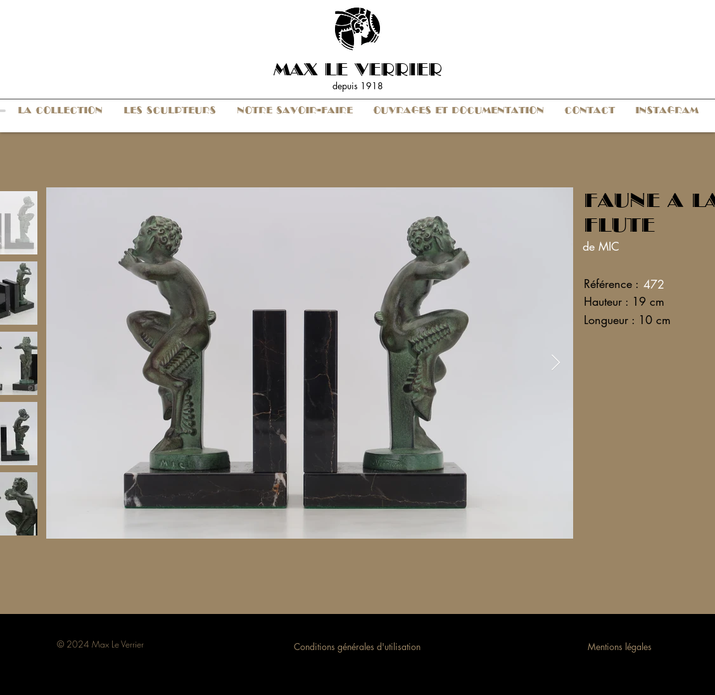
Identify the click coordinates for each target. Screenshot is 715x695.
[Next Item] (556, 363)
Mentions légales (620, 647)
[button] (60, 110)
